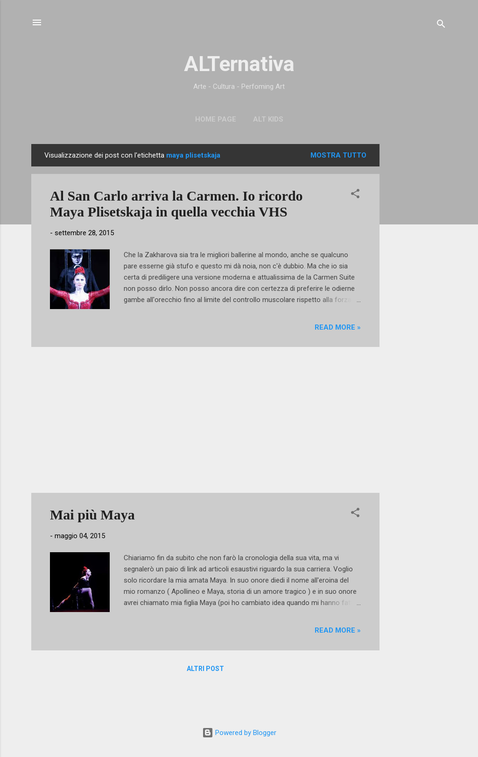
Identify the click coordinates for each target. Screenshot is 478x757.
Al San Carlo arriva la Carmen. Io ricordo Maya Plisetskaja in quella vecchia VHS (176, 203)
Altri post (205, 668)
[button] (355, 195)
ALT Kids (268, 119)
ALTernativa (239, 63)
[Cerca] (441, 25)
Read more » (338, 327)
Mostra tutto (338, 155)
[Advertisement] (417, 284)
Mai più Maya (92, 514)
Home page (215, 119)
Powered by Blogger (239, 732)
